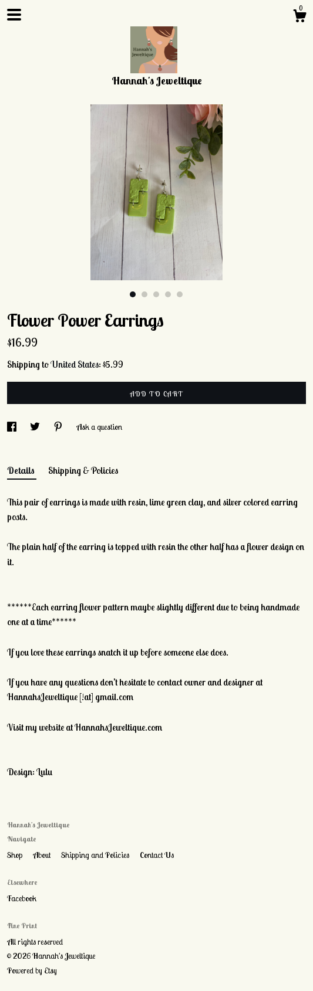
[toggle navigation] (14, 15)
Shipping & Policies (83, 470)
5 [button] (180, 294)
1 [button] (133, 294)
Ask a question (99, 427)
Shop (15, 855)
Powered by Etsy (32, 970)
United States (75, 364)
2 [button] (144, 294)
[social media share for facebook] (12, 427)
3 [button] (156, 294)
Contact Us (157, 855)
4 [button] (168, 294)
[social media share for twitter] (36, 427)
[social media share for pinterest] (59, 427)
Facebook (21, 898)
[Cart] (299, 17)
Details (21, 470)
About (42, 855)
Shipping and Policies (96, 855)
